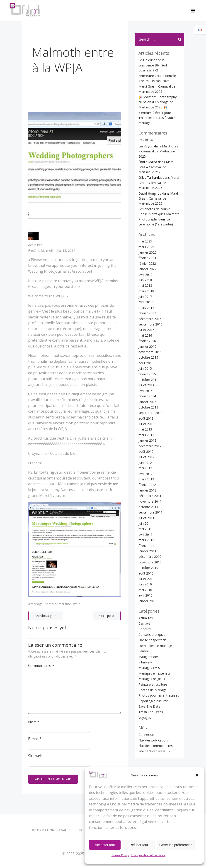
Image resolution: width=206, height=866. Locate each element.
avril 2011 (145, 518)
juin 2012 (145, 446)
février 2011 (147, 529)
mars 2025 (146, 231)
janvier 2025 (147, 236)
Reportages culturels (153, 685)
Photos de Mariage (152, 674)
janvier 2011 (147, 535)
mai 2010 (145, 574)
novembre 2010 (149, 546)
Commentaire (41, 665)
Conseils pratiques (151, 618)
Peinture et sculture (152, 668)
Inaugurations (148, 640)
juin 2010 (145, 568)
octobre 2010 (148, 552)
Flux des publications (153, 724)
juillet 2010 (146, 563)
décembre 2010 (149, 540)
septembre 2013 (150, 397)
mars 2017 (146, 291)
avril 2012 (145, 457)
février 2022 (147, 247)
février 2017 (147, 297)
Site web (35, 755)
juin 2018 (145, 264)
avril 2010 (145, 579)
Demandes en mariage (155, 629)
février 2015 (147, 358)
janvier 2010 (147, 585)
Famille (143, 635)
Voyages (144, 701)
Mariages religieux (151, 663)
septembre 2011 (150, 496)
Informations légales (51, 830)
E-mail (35, 738)
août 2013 (145, 402)
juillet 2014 (146, 369)
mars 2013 (146, 419)
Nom (34, 721)
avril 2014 (145, 374)
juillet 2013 (146, 408)
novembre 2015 (149, 336)
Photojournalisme (58, 604)
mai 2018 (145, 269)
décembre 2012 (149, 430)
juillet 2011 (146, 502)
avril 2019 (145, 258)
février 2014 (147, 380)
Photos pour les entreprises (158, 679)
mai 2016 (145, 319)
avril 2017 (145, 286)
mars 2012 (146, 463)
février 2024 (147, 242)
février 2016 (147, 325)
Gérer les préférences (175, 845)
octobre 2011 (148, 491)
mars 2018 (146, 275)
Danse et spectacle (152, 624)
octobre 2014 (148, 363)
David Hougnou (149, 177)
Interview (145, 646)
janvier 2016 (147, 330)
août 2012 (145, 435)
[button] (197, 775)
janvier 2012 (147, 474)
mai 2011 (145, 513)
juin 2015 (145, 352)
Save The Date (149, 690)
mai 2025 (145, 225)
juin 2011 (145, 507)
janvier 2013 (147, 424)
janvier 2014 (147, 386)
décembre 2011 (149, 480)
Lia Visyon (145, 135)
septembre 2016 (150, 308)
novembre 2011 (149, 485)
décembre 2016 (149, 303)
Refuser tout (138, 845)
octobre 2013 (148, 391)
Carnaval (144, 607)
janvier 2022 (147, 253)
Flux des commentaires (155, 729)
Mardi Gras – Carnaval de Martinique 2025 (156, 151)
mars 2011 (146, 524)
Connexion (146, 719)
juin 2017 (145, 281)
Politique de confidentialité (148, 855)
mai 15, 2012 (65, 251)
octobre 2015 (148, 341)
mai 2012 (145, 452)
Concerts (144, 613)
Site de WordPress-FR (154, 735)
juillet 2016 (146, 314)
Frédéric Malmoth (41, 251)
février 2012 (147, 469)
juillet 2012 (146, 441)
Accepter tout (105, 845)
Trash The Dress (150, 696)
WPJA (76, 604)
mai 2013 (145, 413)
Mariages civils (149, 652)
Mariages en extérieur (154, 657)
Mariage (37, 604)
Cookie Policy (120, 855)
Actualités (35, 245)
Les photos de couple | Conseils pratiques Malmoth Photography (158, 198)
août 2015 (145, 347)
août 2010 (145, 557)
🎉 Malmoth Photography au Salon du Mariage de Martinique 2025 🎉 (159, 96)
